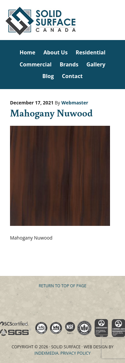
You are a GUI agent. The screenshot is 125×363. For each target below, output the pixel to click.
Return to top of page (62, 286)
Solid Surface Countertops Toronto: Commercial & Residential (1, 20)
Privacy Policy (75, 353)
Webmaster (74, 102)
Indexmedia (46, 353)
